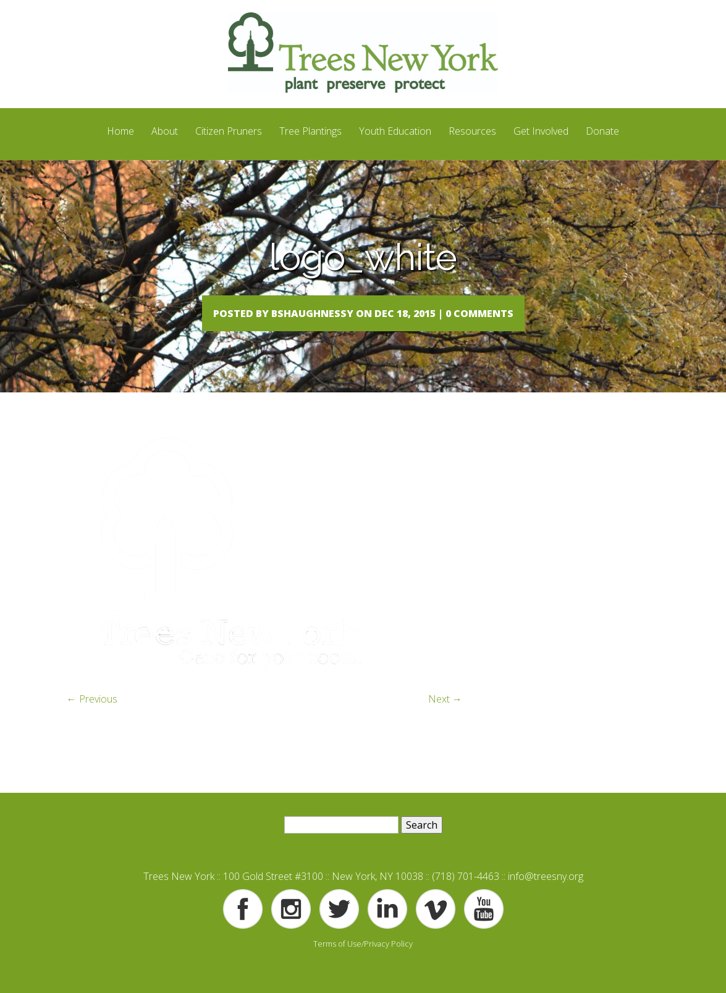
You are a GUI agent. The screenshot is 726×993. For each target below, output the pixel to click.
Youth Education (395, 131)
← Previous (92, 724)
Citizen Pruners (228, 131)
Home (120, 131)
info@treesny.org (545, 901)
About (164, 131)
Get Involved (540, 131)
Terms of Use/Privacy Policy (363, 968)
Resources (472, 131)
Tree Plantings (310, 131)
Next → (445, 724)
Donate (602, 131)
